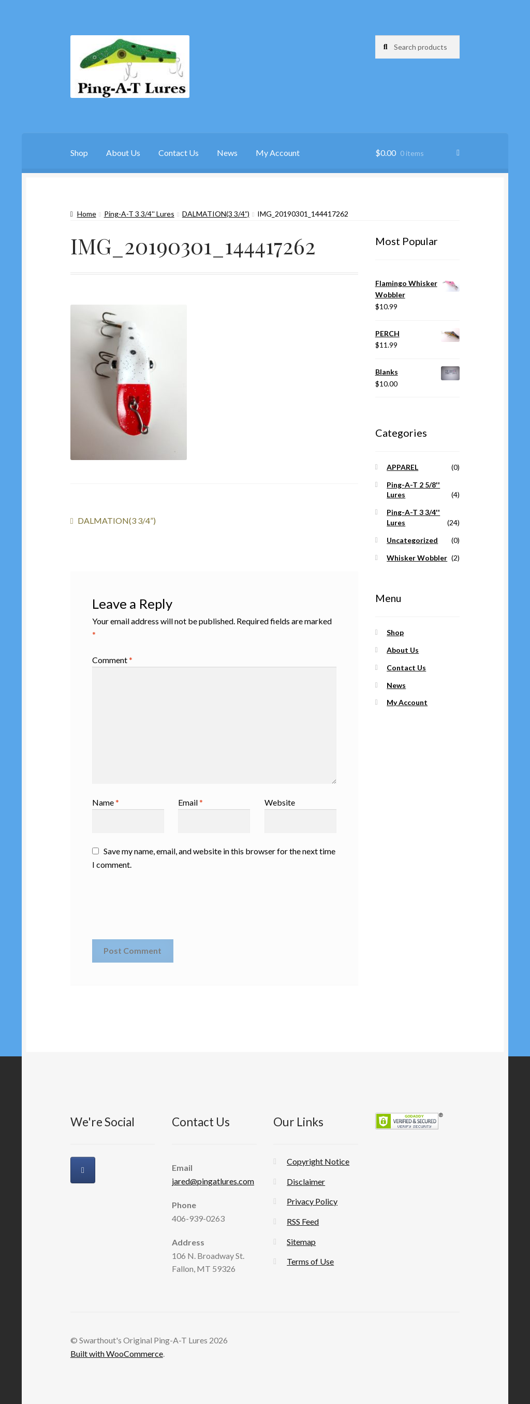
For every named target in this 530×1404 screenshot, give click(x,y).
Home (86, 213)
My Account (278, 152)
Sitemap (301, 1242)
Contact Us (178, 152)
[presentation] (170, 909)
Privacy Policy (312, 1201)
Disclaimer (306, 1181)
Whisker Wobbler (417, 557)
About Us (123, 152)
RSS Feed (303, 1221)
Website (279, 802)
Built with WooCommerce (116, 1353)
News (227, 152)
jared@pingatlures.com (213, 1181)
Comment (112, 660)
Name (105, 802)
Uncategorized (412, 540)
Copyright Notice (318, 1161)
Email (190, 802)
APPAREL (402, 467)
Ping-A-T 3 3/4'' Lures (139, 213)
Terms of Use (310, 1261)
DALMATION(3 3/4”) (215, 213)
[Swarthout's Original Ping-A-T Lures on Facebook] (82, 1170)
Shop (79, 152)
